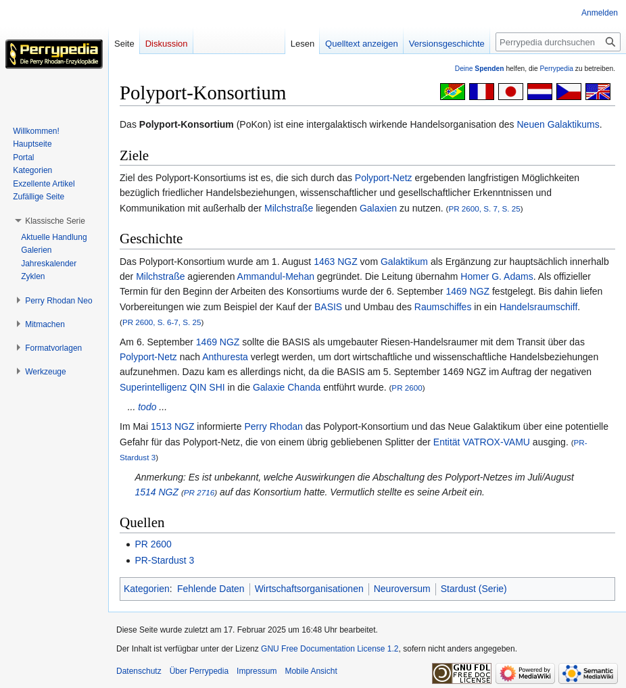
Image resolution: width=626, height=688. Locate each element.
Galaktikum (404, 261)
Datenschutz (139, 671)
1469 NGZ (467, 291)
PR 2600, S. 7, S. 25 (484, 208)
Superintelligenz (153, 387)
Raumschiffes (443, 306)
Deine (479, 68)
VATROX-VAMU (496, 442)
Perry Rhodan (273, 426)
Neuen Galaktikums (557, 124)
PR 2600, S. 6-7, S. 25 (161, 322)
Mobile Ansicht (311, 671)
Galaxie (269, 387)
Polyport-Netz (383, 177)
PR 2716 (199, 492)
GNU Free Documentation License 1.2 (329, 649)
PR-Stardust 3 (164, 560)
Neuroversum (402, 588)
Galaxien (378, 208)
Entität (446, 442)
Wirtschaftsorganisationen (309, 588)
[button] (55, 221)
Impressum (256, 671)
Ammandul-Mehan (275, 276)
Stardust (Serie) (474, 588)
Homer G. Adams (496, 276)
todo (147, 406)
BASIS (328, 306)
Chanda (303, 387)
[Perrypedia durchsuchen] (558, 41)
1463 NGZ (336, 261)
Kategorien (147, 588)
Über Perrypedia (199, 671)
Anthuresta (225, 356)
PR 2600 (406, 387)
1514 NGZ (156, 492)
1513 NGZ (173, 426)
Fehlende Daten (211, 588)
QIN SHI (207, 387)
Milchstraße (288, 208)
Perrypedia (556, 68)
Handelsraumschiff (539, 306)
